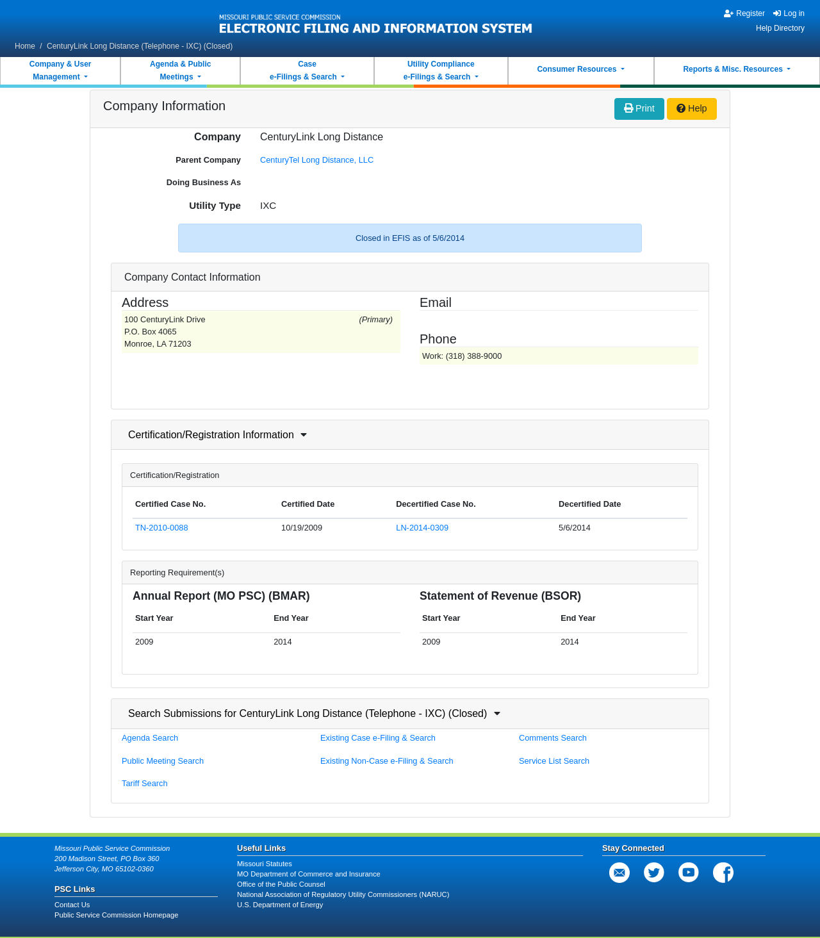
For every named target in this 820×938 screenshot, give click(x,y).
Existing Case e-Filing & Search (378, 738)
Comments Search (553, 738)
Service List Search (554, 761)
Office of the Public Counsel (281, 884)
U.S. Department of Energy (280, 905)
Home (25, 46)
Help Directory (780, 28)
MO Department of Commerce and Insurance (309, 874)
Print (639, 108)
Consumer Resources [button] (577, 69)
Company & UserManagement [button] (60, 70)
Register (744, 13)
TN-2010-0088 (161, 527)
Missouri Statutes (264, 864)
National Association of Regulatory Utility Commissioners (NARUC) (343, 894)
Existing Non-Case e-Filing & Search (387, 761)
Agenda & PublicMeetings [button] (180, 70)
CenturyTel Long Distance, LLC (316, 160)
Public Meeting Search (163, 761)
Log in (789, 13)
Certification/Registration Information (211, 434)
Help (691, 108)
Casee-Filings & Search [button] (304, 70)
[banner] (376, 21)
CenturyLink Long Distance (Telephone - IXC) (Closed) (140, 46)
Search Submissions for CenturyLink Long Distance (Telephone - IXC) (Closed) (307, 713)
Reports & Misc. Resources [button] (734, 69)
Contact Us (72, 905)
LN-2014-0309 (422, 527)
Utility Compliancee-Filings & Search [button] (439, 70)
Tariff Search (145, 783)
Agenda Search (150, 738)
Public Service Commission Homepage (116, 915)
